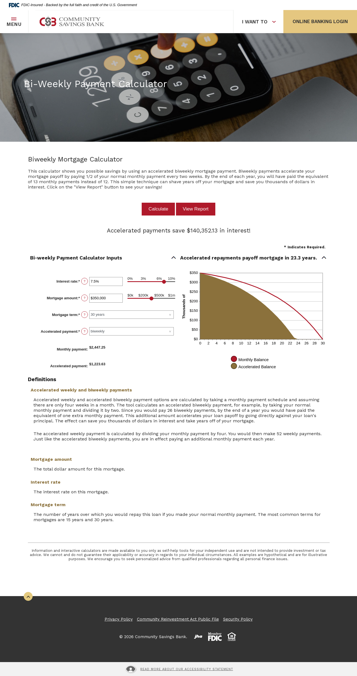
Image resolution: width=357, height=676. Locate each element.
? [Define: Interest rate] (84, 281)
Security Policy (238, 619)
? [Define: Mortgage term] (84, 314)
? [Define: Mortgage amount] (84, 298)
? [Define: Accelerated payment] (84, 331)
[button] (103, 258)
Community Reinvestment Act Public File (178, 619)
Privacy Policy (119, 619)
